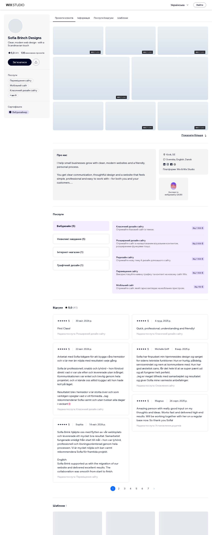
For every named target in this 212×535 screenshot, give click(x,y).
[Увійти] (199, 4)
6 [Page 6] (142, 437)
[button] (78, 41)
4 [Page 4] (130, 437)
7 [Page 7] (148, 437)
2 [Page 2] (118, 437)
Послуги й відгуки (103, 17)
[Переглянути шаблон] (77, 494)
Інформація (83, 17)
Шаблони (122, 17)
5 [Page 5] (136, 437)
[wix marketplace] (15, 5)
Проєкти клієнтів (64, 17)
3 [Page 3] (124, 437)
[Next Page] (154, 437)
